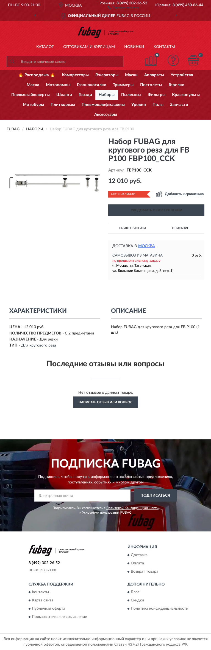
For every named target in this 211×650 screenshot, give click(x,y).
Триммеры (123, 85)
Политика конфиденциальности (159, 609)
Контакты (164, 47)
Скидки (137, 601)
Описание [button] (180, 228)
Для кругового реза (38, 345)
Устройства (182, 75)
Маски (131, 75)
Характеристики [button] (132, 228)
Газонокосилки (91, 85)
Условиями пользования (101, 512)
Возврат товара (144, 571)
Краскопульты (186, 95)
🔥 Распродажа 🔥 (36, 75)
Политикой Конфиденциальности (132, 508)
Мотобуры (33, 105)
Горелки (176, 85)
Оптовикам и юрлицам (89, 47)
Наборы (107, 95)
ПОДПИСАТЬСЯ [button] (155, 495)
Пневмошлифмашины (103, 105)
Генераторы (106, 75)
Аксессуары (105, 114)
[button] (123, 7)
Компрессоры (75, 75)
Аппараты (154, 75)
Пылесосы (131, 95)
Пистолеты (151, 85)
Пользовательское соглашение (59, 617)
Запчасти (179, 105)
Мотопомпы (58, 85)
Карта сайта (42, 601)
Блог (135, 592)
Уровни (138, 105)
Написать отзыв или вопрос (105, 402)
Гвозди (85, 95)
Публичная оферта (48, 609)
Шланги (64, 95)
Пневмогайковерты (30, 95)
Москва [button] (146, 246)
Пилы (157, 105)
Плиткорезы (63, 105)
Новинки (134, 47)
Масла (33, 85)
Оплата (137, 563)
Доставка (139, 555)
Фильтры (156, 95)
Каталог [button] (45, 47)
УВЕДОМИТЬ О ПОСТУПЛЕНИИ (156, 210)
